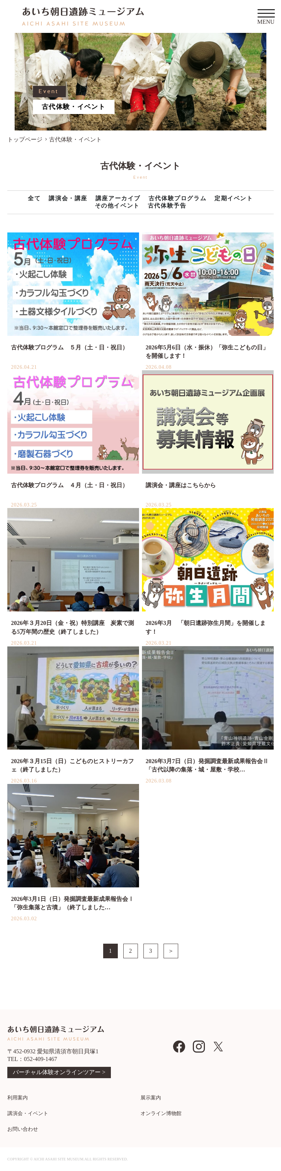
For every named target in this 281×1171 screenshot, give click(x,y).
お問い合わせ (22, 1129)
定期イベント (233, 198)
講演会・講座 (68, 198)
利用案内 (17, 1097)
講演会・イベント (27, 1113)
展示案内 (150, 1097)
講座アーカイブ (117, 198)
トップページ (24, 139)
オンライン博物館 (160, 1113)
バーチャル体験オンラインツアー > (59, 1072)
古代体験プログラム (177, 198)
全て (34, 198)
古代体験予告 (167, 205)
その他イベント (117, 205)
